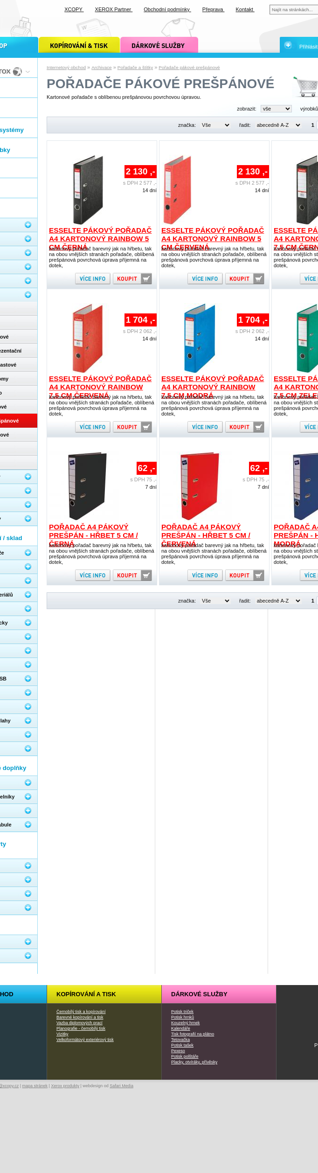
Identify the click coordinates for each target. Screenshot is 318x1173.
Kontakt (245, 9)
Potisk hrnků (182, 1017)
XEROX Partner (114, 9)
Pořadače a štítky (135, 67)
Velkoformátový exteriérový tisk (85, 1039)
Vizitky (62, 1034)
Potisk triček (182, 1011)
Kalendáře (180, 1028)
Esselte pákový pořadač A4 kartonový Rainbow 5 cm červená (212, 238)
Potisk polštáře (184, 1056)
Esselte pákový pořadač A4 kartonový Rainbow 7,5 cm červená (100, 387)
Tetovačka (180, 1039)
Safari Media (121, 1085)
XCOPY (73, 9)
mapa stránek (35, 1085)
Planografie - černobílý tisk (80, 1028)
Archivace (101, 67)
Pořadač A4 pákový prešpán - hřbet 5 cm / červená (205, 535)
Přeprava (213, 9)
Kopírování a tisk (86, 994)
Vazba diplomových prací (79, 1022)
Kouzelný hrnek (185, 1022)
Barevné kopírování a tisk (80, 1017)
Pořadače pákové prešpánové (189, 67)
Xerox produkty (65, 1085)
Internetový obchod (66, 67)
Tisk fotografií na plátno (192, 1034)
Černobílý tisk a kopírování (80, 1011)
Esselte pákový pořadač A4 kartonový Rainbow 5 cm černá (100, 238)
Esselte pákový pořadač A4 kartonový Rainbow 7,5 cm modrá (212, 387)
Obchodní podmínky (167, 9)
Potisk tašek (182, 1045)
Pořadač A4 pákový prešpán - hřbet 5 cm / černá (93, 535)
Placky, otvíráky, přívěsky (194, 1062)
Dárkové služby (199, 994)
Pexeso (178, 1050)
